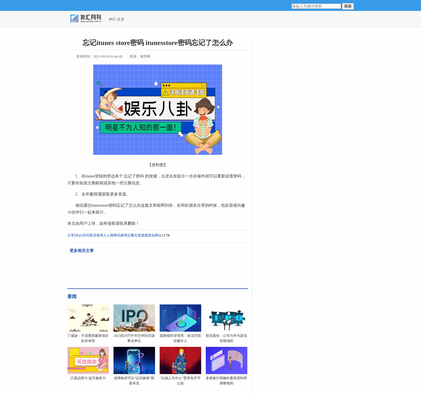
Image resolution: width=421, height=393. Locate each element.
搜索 (348, 6)
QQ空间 (83, 235)
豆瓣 (130, 235)
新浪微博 (96, 235)
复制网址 (155, 235)
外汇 (112, 19)
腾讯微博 (120, 235)
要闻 (72, 296)
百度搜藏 (141, 235)
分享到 (72, 235)
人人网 (108, 235)
